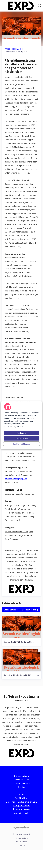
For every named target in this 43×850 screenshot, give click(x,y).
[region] (21, 425)
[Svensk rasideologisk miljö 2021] (21, 660)
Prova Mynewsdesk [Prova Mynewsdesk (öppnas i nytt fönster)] (21, 834)
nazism (25, 531)
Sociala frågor (17, 509)
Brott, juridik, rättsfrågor (15, 505)
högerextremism (26, 535)
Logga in (21, 845)
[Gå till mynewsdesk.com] (21, 827)
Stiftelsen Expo (11, 535)
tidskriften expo (11, 539)
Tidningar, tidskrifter (13, 520)
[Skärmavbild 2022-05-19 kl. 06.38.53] (21, 627)
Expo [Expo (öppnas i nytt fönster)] (21, 794)
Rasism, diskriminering (24, 516)
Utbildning (31, 505)
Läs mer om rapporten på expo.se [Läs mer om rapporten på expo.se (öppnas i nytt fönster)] (19, 494)
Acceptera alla (21, 438)
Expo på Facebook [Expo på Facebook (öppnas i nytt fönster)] (21, 805)
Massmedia (28, 509)
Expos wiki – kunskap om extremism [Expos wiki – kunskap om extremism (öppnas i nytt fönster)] (21, 801)
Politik (7, 509)
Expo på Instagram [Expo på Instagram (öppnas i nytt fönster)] (21, 809)
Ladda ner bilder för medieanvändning (21, 609)
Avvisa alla (21, 433)
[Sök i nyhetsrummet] (40, 6)
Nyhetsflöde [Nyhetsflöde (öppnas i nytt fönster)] (21, 841)
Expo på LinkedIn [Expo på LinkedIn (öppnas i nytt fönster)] (21, 813)
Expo (31, 531)
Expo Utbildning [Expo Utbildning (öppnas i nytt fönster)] (21, 798)
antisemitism (10, 531)
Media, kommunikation (14, 512)
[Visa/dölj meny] (3, 6)
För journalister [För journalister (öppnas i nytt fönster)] (21, 838)
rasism (19, 531)
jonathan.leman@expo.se (16, 478)
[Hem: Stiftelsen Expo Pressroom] (20, 5)
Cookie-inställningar (21, 444)
